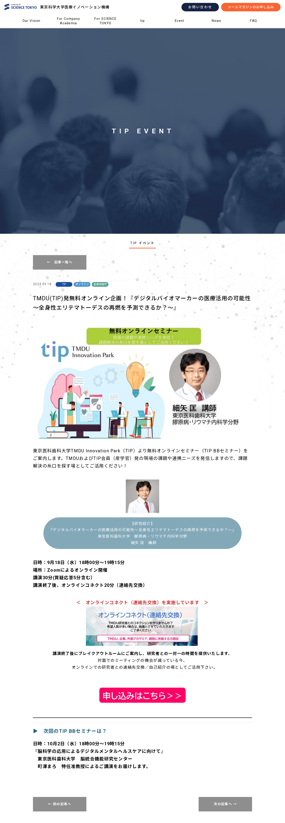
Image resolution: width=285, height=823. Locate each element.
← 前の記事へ (59, 804)
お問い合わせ (200, 7)
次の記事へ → (225, 804)
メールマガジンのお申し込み (251, 7)
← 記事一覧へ (59, 262)
